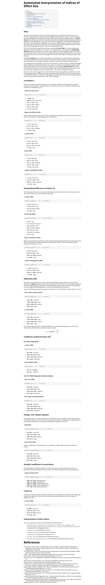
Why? (28, 11)
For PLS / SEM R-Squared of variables (38, 20)
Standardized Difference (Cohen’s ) (36, 13)
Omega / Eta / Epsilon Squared (34, 21)
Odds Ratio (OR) (31, 15)
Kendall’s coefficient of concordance (36, 23)
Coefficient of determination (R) (35, 16)
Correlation (30, 12)
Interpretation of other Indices (34, 25)
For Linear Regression (33, 18)
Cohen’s (29, 24)
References (29, 27)
